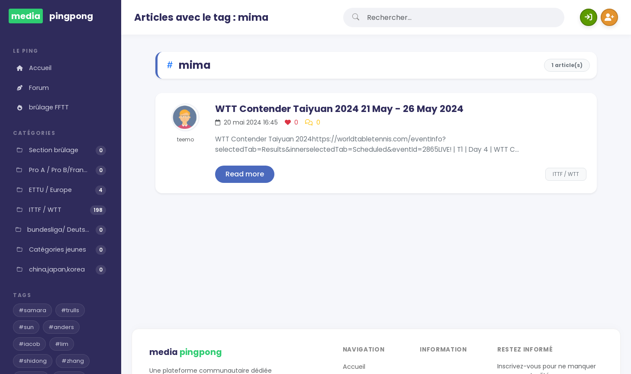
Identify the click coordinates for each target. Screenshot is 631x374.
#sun (26, 327)
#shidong (33, 360)
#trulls (70, 310)
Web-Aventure (582, 341)
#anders (61, 327)
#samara (32, 310)
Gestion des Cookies (375, 303)
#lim (61, 344)
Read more (244, 174)
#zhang (72, 360)
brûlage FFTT (42, 107)
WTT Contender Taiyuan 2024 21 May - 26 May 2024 (339, 108)
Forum (32, 87)
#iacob (29, 344)
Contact (356, 290)
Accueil (33, 68)
